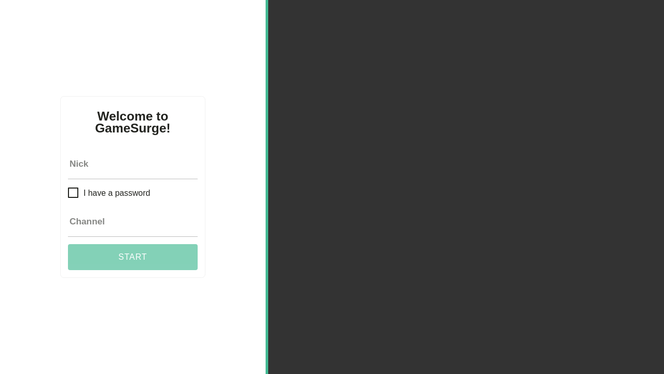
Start (132, 256)
